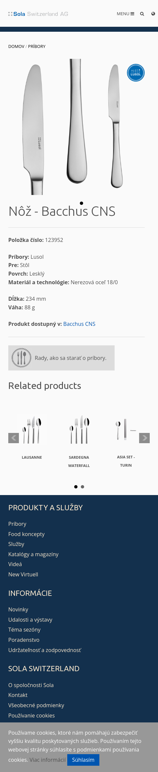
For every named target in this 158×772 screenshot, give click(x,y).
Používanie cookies (31, 715)
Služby (16, 544)
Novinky (18, 609)
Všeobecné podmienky (36, 705)
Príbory (36, 46)
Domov (16, 46)
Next (144, 438)
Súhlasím (83, 759)
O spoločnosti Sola (31, 685)
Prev (13, 438)
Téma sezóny (24, 629)
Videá (15, 564)
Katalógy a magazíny (33, 554)
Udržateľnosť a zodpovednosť (44, 650)
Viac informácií (47, 759)
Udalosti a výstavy (30, 619)
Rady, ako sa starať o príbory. (70, 358)
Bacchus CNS (79, 324)
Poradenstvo (23, 639)
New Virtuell (23, 574)
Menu (125, 14)
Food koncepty (26, 534)
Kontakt (17, 695)
